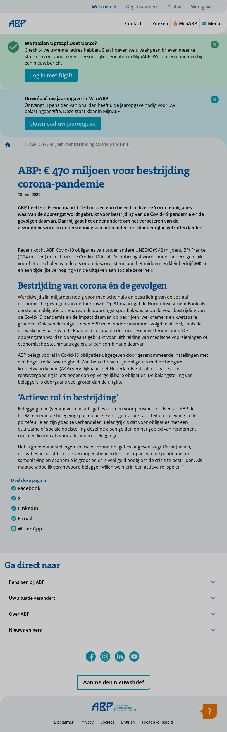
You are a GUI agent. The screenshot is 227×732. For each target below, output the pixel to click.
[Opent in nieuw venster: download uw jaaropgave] (63, 123)
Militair (175, 7)
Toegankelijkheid (157, 722)
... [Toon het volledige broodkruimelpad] (20, 144)
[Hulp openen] (208, 713)
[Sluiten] (214, 44)
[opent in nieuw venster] (51, 75)
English (128, 722)
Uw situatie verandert (32, 598)
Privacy (87, 722)
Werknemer (104, 7)
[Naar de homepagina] (7, 144)
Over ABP (19, 614)
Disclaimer (64, 722)
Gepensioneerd (142, 7)
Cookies (107, 722)
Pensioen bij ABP (27, 582)
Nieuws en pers (25, 630)
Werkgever (202, 7)
